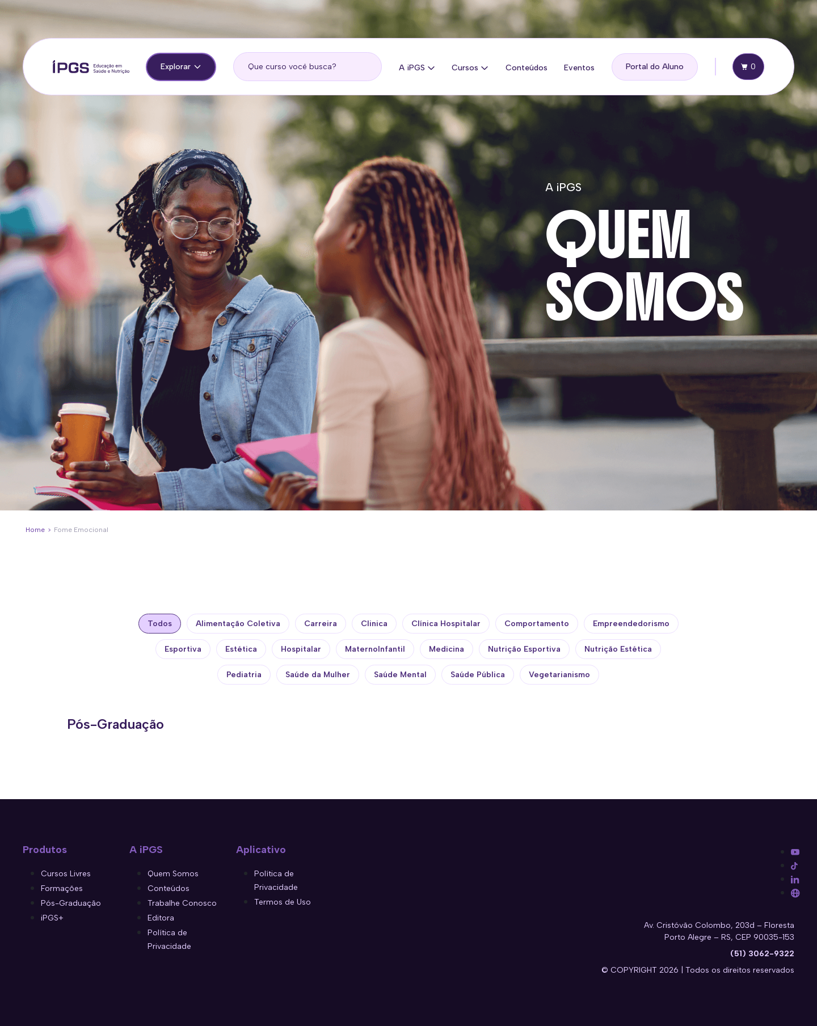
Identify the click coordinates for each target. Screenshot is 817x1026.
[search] (307, 66)
